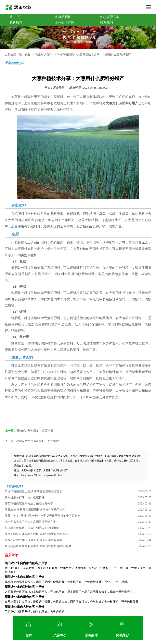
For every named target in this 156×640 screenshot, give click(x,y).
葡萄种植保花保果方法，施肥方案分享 (29, 503)
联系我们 (106, 22)
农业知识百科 (64, 22)
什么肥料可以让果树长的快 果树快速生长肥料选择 (36, 534)
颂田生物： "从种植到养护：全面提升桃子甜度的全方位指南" (43, 515)
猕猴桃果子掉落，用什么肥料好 (24, 497)
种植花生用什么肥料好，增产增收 (37, 441)
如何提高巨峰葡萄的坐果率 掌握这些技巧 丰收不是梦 (38, 546)
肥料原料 (15, 22)
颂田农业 (24, 54)
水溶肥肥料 (63, 17)
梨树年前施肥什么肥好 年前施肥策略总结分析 (33, 491)
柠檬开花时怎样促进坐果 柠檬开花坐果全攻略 (33, 540)
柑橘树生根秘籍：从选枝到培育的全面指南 (32, 527)
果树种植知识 (65, 54)
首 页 (15, 17)
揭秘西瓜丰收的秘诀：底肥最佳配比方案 (30, 521)
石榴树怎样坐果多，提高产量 (34, 430)
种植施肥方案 (109, 17)
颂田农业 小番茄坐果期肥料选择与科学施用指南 (35, 509)
